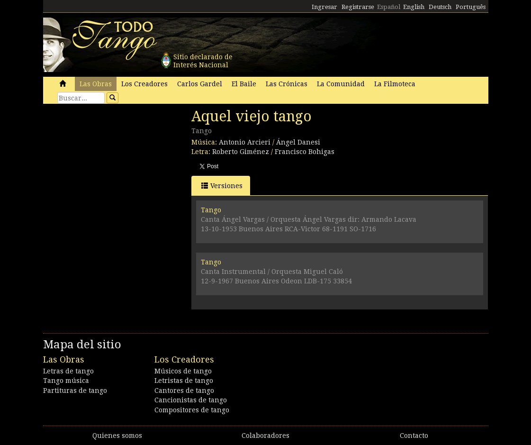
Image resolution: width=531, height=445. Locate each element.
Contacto (414, 435)
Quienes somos (117, 435)
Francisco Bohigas (304, 151)
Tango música (66, 380)
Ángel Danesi (298, 142)
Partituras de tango (75, 390)
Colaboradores (265, 435)
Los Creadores (144, 84)
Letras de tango (68, 371)
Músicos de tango (183, 371)
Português (471, 6)
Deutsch (440, 6)
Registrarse (358, 6)
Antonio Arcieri (244, 142)
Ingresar (324, 6)
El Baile (244, 84)
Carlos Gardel (199, 84)
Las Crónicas (286, 84)
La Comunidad (341, 84)
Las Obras (96, 84)
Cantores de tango (184, 390)
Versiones (222, 186)
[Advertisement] (114, 173)
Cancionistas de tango (190, 400)
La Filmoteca (394, 84)
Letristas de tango (183, 380)
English (413, 6)
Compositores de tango (191, 410)
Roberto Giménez (240, 151)
